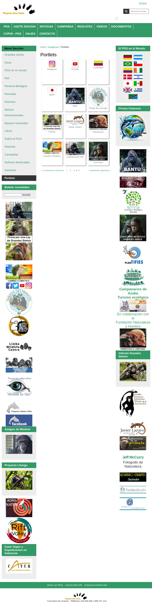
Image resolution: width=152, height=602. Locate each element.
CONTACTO (47, 33)
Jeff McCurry (133, 457)
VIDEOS (102, 26)
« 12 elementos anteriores (52, 170)
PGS (7, 26)
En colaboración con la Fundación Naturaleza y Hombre (133, 318)
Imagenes (53, 47)
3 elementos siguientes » (100, 170)
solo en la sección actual (133, 18)
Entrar (143, 3)
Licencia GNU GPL (74, 585)
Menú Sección (14, 48)
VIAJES (30, 33)
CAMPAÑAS (65, 26)
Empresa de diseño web (95, 585)
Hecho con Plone (55, 585)
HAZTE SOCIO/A (25, 26)
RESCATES (84, 26)
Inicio (43, 47)
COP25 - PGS (12, 33)
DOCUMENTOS (121, 26)
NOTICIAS (46, 26)
